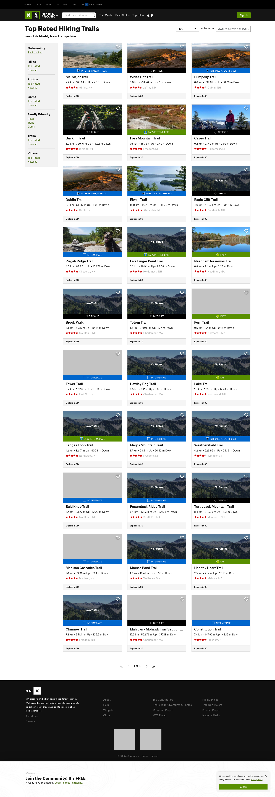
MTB (39, 4)
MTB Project (160, 715)
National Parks (211, 715)
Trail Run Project (212, 704)
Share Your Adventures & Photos (172, 704)
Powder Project (211, 710)
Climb (28, 4)
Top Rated (34, 66)
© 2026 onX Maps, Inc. (128, 756)
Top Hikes (138, 15)
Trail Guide (105, 15)
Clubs (106, 715)
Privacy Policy (257, 779)
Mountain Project (163, 710)
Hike (48, 4)
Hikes (31, 118)
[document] (243, 782)
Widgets (108, 710)
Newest (32, 70)
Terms (145, 756)
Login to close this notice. (69, 782)
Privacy (154, 756)
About (107, 699)
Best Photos (122, 15)
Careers (30, 721)
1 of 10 (137, 665)
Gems (31, 126)
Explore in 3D (72, 96)
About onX (32, 716)
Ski (74, 4)
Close (243, 786)
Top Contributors (163, 699)
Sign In (244, 15)
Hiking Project (210, 699)
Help (106, 704)
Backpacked (35, 52)
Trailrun (62, 4)
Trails (31, 122)
